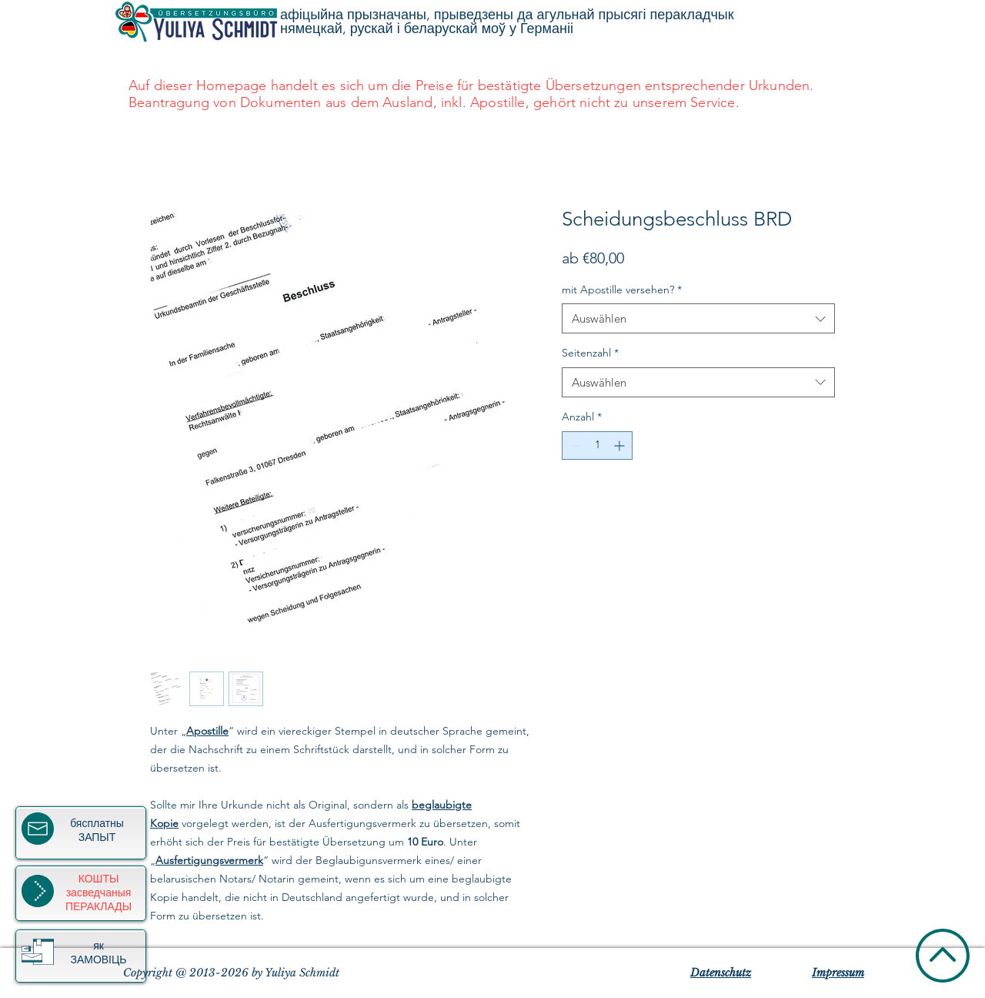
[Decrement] (573, 445)
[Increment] (620, 445)
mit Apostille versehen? (622, 289)
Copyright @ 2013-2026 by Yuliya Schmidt (231, 973)
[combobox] (698, 318)
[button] (38, 952)
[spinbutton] (597, 445)
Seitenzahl (590, 353)
